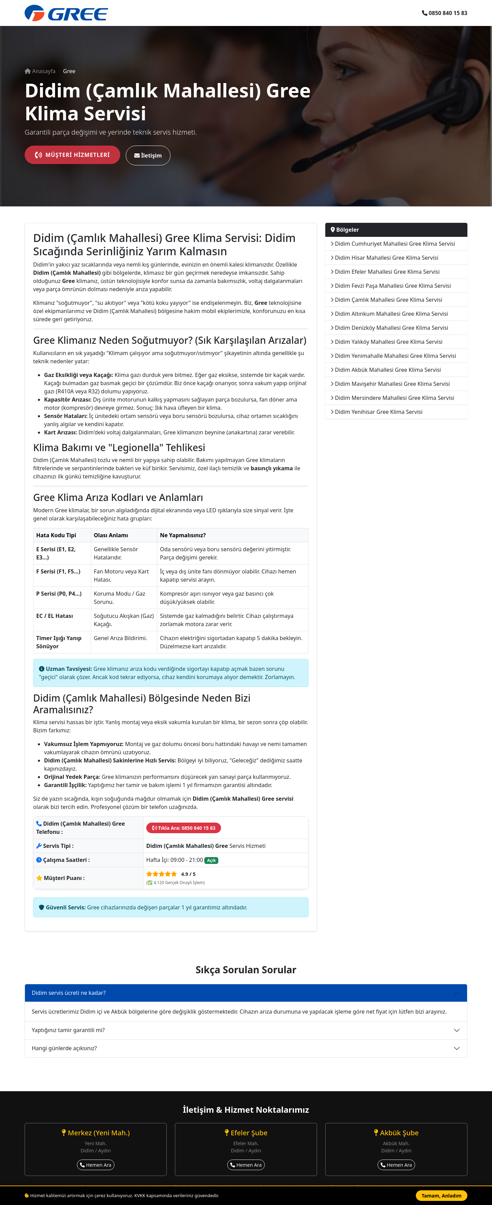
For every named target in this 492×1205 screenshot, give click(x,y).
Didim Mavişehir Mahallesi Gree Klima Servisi (390, 384)
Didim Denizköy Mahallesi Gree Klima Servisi (389, 327)
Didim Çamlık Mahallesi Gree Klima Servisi (386, 299)
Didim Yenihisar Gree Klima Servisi (377, 412)
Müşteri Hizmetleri (72, 155)
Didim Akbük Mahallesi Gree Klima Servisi (386, 370)
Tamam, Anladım (442, 1195)
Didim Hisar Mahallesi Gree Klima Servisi (384, 257)
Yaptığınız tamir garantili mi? (68, 1030)
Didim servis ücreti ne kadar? (69, 993)
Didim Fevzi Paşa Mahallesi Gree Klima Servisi (391, 285)
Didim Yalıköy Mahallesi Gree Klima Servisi (386, 342)
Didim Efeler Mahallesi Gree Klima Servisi (385, 271)
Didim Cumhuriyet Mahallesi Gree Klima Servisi (393, 243)
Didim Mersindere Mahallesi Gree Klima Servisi (392, 398)
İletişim (148, 155)
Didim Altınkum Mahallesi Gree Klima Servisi (389, 313)
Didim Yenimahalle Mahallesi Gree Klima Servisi (393, 356)
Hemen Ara (95, 1165)
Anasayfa (40, 71)
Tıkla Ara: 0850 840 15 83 (183, 828)
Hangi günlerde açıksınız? (64, 1048)
